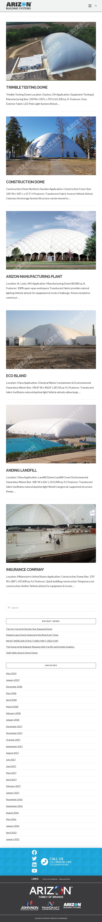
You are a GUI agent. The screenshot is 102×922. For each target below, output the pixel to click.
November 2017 (14, 733)
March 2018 (12, 706)
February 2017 (13, 786)
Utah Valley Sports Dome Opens (22, 652)
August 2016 (12, 812)
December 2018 (14, 686)
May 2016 (11, 819)
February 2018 (13, 713)
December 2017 (14, 726)
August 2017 (12, 753)
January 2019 (12, 680)
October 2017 (13, 739)
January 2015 (12, 839)
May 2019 (11, 673)
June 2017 (11, 766)
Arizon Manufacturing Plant (34, 276)
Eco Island (16, 376)
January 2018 (12, 719)
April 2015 (11, 832)
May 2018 (11, 693)
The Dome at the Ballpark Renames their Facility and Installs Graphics (40, 646)
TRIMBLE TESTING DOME (26, 87)
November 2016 (14, 799)
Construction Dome (25, 182)
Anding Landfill (21, 470)
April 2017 (11, 779)
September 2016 (14, 806)
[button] (89, 6)
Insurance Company (25, 569)
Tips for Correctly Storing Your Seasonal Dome (29, 629)
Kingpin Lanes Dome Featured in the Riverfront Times (32, 634)
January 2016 (12, 826)
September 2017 (14, 746)
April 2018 (11, 699)
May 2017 (11, 772)
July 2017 (11, 759)
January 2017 (12, 792)
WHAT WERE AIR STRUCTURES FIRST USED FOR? (32, 640)
